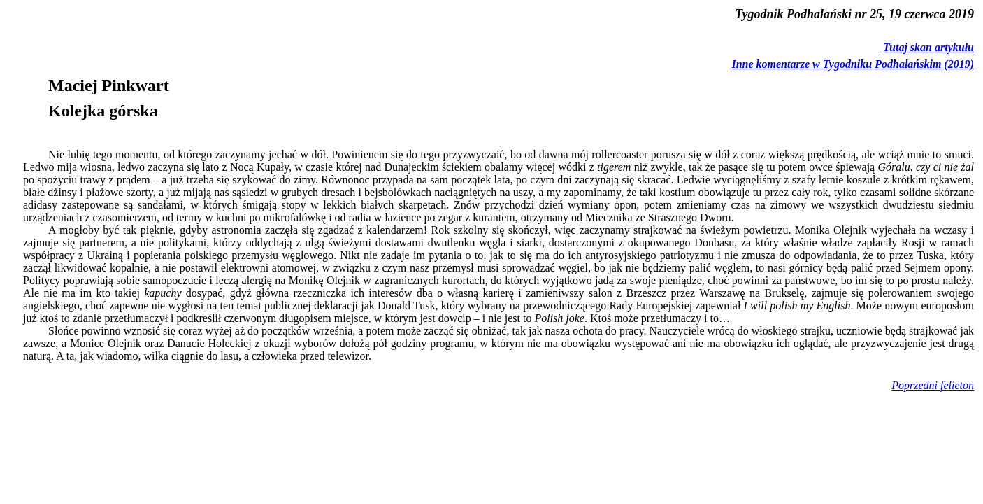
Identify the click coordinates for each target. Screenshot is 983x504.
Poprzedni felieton (932, 385)
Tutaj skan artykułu (928, 47)
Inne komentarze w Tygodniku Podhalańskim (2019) (852, 64)
